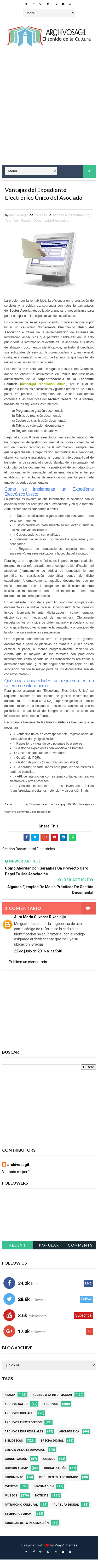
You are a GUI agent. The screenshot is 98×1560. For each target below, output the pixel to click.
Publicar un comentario (28, 962)
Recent (17, 1245)
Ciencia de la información (25, 1450)
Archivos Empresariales (24, 1432)
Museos (11, 1496)
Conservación (16, 1459)
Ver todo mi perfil (16, 1172)
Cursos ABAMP (16, 1468)
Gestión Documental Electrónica (45, 221)
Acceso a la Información (71, 215)
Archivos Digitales (19, 1413)
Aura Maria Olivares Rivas (36, 917)
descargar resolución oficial (43, 384)
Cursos (49, 1459)
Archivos (12, 221)
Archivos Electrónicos (23, 1423)
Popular (49, 1245)
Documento (14, 1477)
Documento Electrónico (58, 1477)
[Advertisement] (49, 110)
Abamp (10, 1395)
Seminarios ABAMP (19, 1514)
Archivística (69, 1432)
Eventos (11, 1487)
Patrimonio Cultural (21, 1505)
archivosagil (18, 1165)
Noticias (42, 1496)
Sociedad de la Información (27, 1523)
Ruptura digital (66, 1505)
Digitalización (55, 1468)
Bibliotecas (14, 1441)
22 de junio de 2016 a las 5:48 (38, 952)
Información (44, 1487)
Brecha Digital (52, 1441)
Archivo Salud (16, 1404)
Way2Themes (66, 1545)
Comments (80, 1245)
